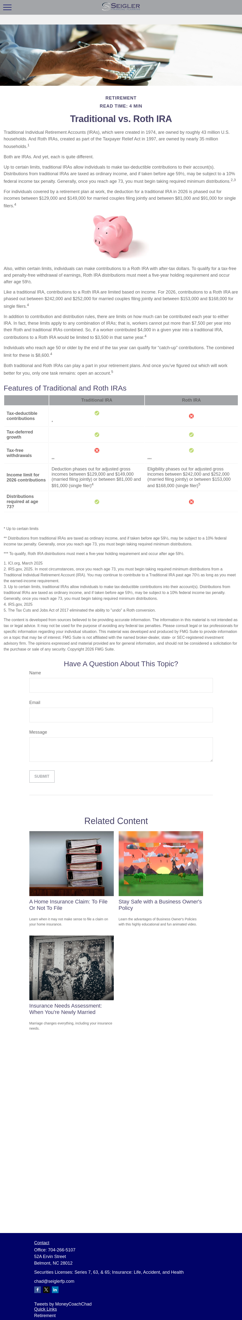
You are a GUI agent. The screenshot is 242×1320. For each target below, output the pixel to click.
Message (38, 732)
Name (35, 672)
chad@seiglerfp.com (54, 1281)
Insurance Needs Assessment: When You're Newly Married (65, 1009)
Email (34, 702)
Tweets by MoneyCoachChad (63, 1304)
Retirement (45, 1315)
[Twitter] (46, 1289)
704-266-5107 (61, 1249)
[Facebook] (37, 1289)
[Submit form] (42, 776)
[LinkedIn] (55, 1289)
